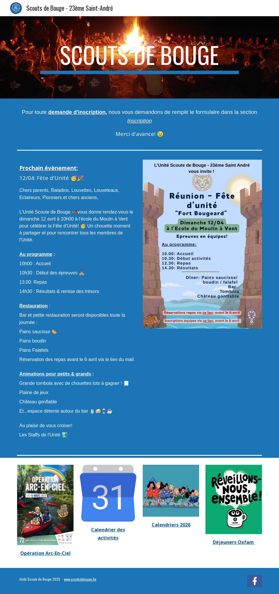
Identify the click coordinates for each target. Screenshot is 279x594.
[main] (139, 57)
